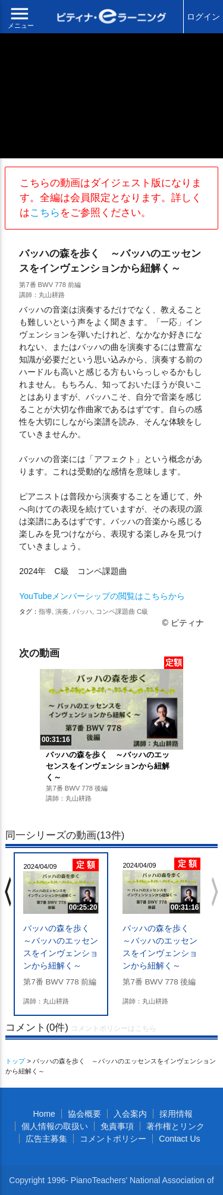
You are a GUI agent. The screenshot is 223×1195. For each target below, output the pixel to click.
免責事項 (117, 1126)
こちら (45, 212)
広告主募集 (46, 1138)
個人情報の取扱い (54, 1126)
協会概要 (84, 1113)
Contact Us (179, 1138)
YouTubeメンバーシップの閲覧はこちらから (102, 596)
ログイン (203, 16)
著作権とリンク (175, 1126)
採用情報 (176, 1113)
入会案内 (130, 1113)
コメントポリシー (113, 1138)
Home (44, 1113)
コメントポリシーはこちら (113, 1028)
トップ (15, 1061)
